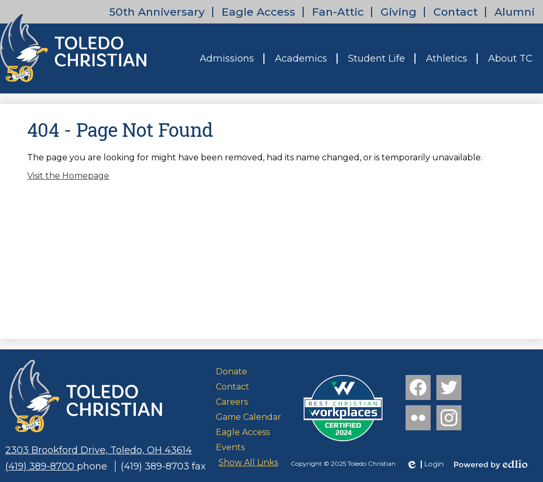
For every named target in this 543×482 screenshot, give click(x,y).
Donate (231, 372)
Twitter (448, 389)
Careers (232, 402)
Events (230, 447)
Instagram (448, 419)
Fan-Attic (338, 11)
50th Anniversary (157, 11)
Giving (398, 11)
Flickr (417, 419)
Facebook (418, 389)
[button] (226, 58)
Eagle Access (258, 11)
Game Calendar (248, 417)
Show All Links (248, 462)
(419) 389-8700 (41, 466)
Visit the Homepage (68, 176)
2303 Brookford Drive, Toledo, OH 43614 (98, 450)
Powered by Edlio (490, 464)
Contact (455, 11)
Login (425, 464)
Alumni (514, 11)
